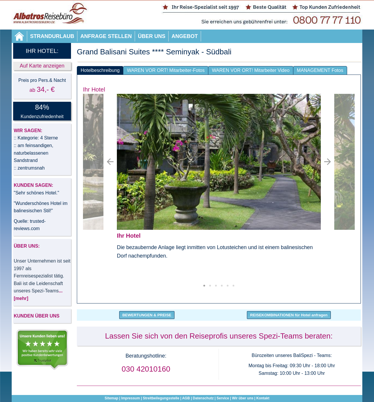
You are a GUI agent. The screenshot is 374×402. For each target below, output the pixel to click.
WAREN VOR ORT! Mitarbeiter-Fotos (166, 70)
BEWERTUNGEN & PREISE (147, 315)
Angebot (185, 36)
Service (223, 398)
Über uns (151, 36)
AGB (186, 398)
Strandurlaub (52, 36)
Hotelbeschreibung (100, 70)
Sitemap (111, 398)
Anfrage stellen (106, 36)
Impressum (130, 398)
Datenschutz (203, 398)
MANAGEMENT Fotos (320, 70)
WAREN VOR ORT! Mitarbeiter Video (251, 70)
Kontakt (262, 398)
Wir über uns (242, 398)
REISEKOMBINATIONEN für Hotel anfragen (289, 315)
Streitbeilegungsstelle (161, 398)
